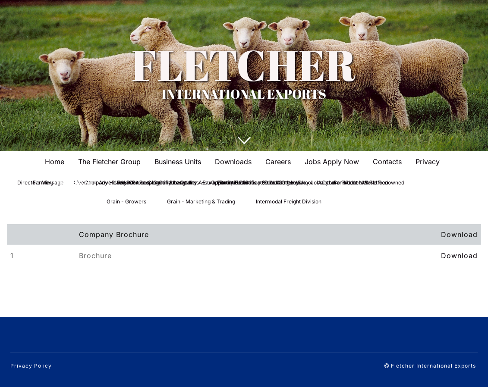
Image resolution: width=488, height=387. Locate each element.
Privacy (428, 161)
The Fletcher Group (109, 161)
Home (54, 161)
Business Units (177, 161)
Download (459, 255)
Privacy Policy (31, 365)
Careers (278, 161)
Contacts (387, 161)
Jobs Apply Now (332, 161)
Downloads (233, 161)
